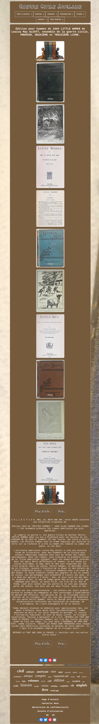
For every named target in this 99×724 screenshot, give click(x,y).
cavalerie (76, 681)
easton (68, 681)
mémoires (81, 672)
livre (45, 690)
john (83, 681)
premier (68, 672)
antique (28, 676)
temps (73, 677)
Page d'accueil (50, 699)
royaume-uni (61, 676)
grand (49, 677)
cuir (50, 680)
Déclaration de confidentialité (50, 707)
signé (60, 672)
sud (78, 676)
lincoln (75, 672)
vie (72, 685)
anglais (81, 685)
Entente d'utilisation (50, 711)
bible (24, 681)
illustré (18, 681)
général (84, 677)
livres (43, 681)
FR (53, 715)
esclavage (55, 690)
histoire (26, 685)
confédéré (64, 686)
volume (44, 685)
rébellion (54, 686)
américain (42, 671)
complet (40, 676)
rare (53, 671)
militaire (30, 672)
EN (47, 715)
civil (20, 671)
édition (59, 680)
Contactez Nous (50, 703)
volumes (33, 680)
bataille (36, 686)
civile (15, 686)
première (17, 677)
